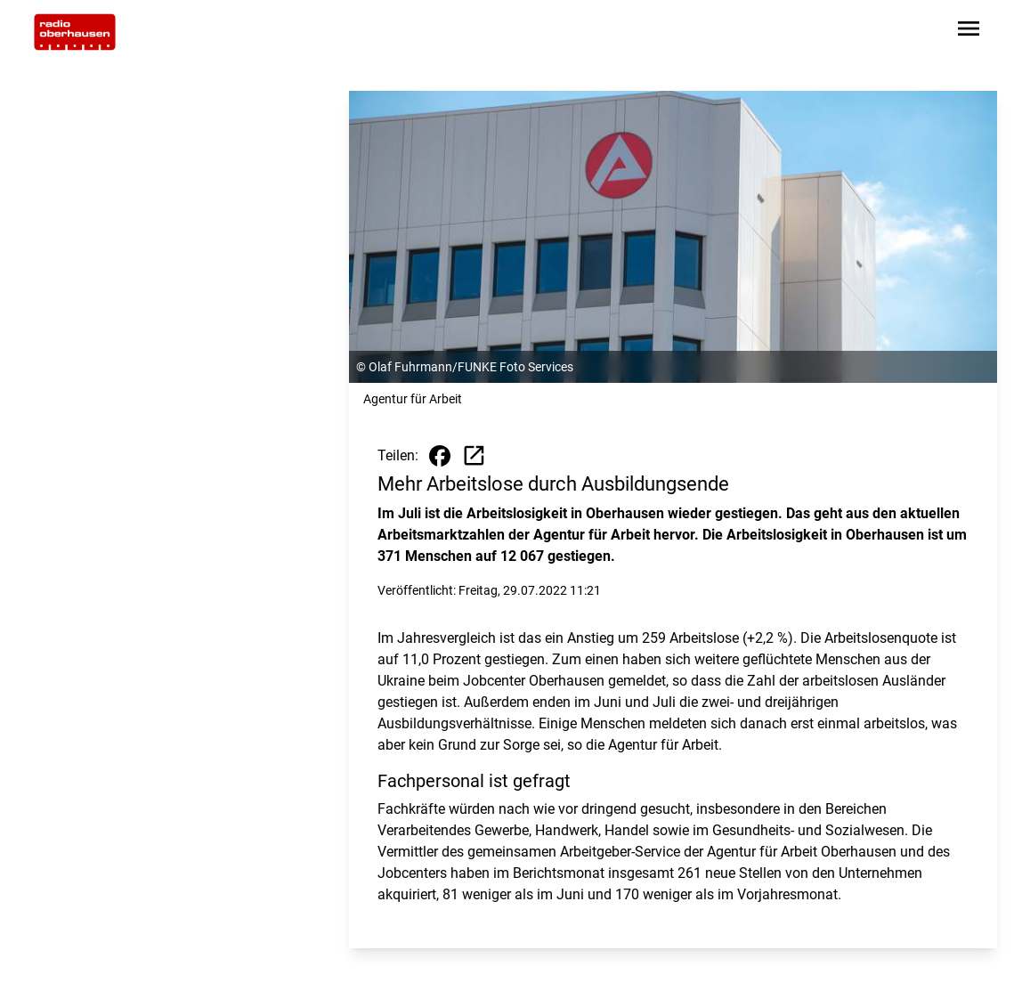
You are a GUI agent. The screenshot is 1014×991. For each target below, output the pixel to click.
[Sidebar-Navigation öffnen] (968, 31)
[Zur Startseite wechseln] (75, 32)
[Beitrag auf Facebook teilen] (439, 456)
